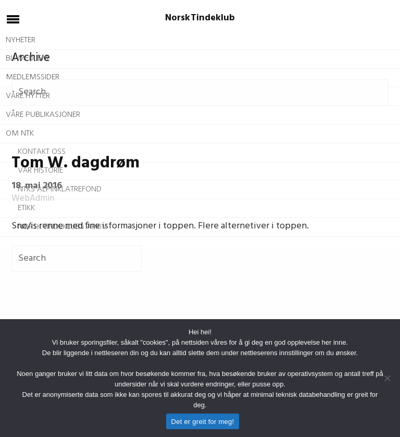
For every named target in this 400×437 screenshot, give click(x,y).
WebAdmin (32, 198)
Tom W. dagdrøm (75, 163)
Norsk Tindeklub (200, 18)
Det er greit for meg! (202, 422)
